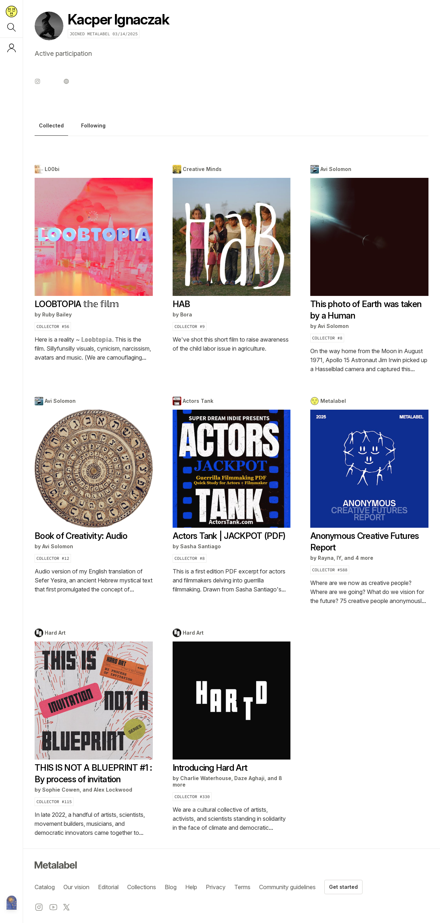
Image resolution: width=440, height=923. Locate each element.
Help (191, 887)
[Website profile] (66, 81)
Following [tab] (93, 125)
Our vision (76, 887)
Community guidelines (287, 887)
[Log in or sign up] (11, 48)
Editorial (108, 887)
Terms (242, 887)
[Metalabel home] (11, 903)
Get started (343, 887)
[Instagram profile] (37, 81)
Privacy (216, 887)
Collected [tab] (51, 125)
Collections (141, 887)
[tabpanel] (231, 501)
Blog (171, 887)
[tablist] (231, 127)
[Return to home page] (11, 11)
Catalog (45, 887)
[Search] (11, 27)
